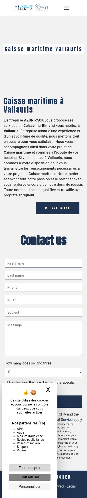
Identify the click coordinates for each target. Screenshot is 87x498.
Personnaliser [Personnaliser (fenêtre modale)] (29, 486)
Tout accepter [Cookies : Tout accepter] (29, 468)
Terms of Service (59, 420)
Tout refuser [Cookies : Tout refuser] (29, 477)
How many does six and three (28, 363)
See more (58, 208)
